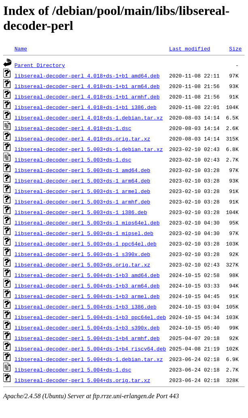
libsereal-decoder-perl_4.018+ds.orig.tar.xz (82, 138)
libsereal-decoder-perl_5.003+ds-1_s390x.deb (82, 254)
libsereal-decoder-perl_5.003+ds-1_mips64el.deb (87, 222)
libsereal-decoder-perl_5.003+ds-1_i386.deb (81, 212)
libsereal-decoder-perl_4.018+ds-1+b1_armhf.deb (87, 96)
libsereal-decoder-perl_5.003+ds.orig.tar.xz (82, 264)
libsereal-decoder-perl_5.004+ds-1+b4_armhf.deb (87, 338)
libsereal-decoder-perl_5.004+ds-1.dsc (73, 369)
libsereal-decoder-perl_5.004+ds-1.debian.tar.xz (89, 359)
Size (235, 48)
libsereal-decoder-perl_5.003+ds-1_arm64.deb (82, 180)
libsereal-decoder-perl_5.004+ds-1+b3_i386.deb (86, 306)
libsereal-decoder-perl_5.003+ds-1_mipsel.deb (84, 233)
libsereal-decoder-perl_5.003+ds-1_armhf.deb (82, 201)
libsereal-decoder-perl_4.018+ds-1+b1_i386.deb (86, 107)
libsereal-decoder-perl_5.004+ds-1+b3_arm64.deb (87, 285)
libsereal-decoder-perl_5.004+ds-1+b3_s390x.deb (87, 327)
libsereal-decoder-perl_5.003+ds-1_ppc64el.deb (86, 243)
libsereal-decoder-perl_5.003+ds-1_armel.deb (82, 191)
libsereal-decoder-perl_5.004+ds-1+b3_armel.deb (87, 296)
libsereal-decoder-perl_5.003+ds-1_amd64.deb (82, 170)
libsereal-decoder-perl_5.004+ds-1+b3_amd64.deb (87, 275)
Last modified (189, 48)
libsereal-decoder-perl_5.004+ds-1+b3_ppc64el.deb (90, 317)
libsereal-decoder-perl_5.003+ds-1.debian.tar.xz (89, 149)
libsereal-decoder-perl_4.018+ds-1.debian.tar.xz (89, 117)
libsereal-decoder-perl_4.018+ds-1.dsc (73, 128)
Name (21, 48)
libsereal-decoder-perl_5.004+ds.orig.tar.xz (82, 380)
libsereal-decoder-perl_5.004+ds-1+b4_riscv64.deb (90, 348)
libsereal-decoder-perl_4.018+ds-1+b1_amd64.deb (87, 75)
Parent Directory (40, 65)
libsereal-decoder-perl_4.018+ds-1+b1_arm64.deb (87, 86)
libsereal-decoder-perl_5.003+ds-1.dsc (73, 159)
